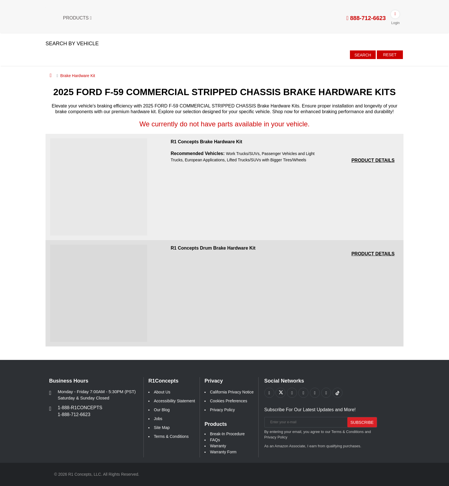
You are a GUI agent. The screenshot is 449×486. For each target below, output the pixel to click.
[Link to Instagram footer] (315, 393)
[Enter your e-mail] (305, 422)
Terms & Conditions (171, 436)
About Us (162, 392)
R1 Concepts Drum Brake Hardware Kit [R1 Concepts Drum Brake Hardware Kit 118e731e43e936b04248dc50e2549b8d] (213, 248)
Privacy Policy (222, 409)
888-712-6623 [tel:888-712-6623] (366, 18)
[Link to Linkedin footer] (327, 393)
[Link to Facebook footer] (269, 393)
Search (363, 55)
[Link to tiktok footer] (338, 393)
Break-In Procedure (227, 434)
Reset (390, 54)
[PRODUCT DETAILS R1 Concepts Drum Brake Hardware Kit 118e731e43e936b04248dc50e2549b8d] (373, 253)
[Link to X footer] (281, 393)
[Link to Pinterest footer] (304, 393)
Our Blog (162, 409)
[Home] (51, 75)
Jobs (158, 418)
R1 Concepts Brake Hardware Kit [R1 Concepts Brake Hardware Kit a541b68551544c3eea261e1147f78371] (206, 141)
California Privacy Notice (232, 392)
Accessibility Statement (174, 401)
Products (77, 17)
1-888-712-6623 (74, 414)
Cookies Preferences (228, 401)
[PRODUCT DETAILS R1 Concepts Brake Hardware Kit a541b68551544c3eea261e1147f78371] (373, 160)
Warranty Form (223, 452)
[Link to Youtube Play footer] (292, 393)
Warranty (218, 446)
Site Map (162, 427)
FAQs (215, 440)
